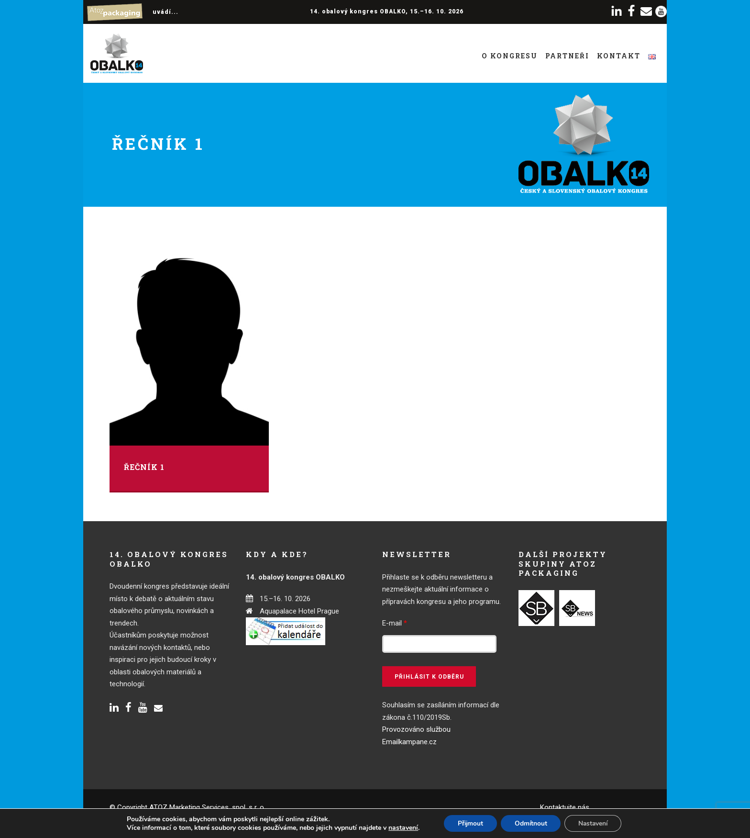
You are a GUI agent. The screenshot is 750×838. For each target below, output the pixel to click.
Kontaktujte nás (564, 807)
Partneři (567, 55)
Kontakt (618, 55)
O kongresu (510, 55)
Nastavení (595, 822)
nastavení (400, 827)
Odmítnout (530, 822)
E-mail (394, 623)
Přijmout (468, 822)
